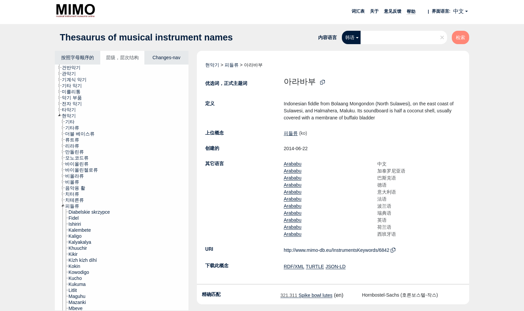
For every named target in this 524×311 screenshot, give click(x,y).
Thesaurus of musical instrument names (146, 37)
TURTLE (315, 266)
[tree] (121, 187)
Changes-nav (166, 57)
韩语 (350, 37)
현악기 (212, 65)
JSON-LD (335, 266)
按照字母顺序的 (77, 57)
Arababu (292, 164)
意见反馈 (392, 11)
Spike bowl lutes (306, 295)
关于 (374, 11)
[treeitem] (74, 68)
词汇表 (358, 11)
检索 (460, 37)
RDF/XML (294, 266)
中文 (458, 11)
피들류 (232, 65)
